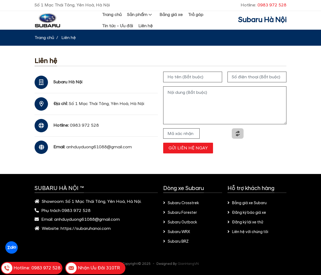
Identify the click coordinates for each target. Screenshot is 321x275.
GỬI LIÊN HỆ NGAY (188, 148)
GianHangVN (188, 264)
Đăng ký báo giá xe (246, 212)
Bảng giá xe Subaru (247, 203)
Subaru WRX (176, 232)
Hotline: (263, 5)
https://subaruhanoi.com (86, 228)
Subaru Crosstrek (181, 203)
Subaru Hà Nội (262, 20)
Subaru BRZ (176, 241)
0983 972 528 (84, 125)
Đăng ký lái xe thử (245, 222)
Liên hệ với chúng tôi (247, 232)
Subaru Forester (180, 212)
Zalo (11, 247)
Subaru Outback (180, 222)
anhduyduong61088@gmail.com (99, 147)
